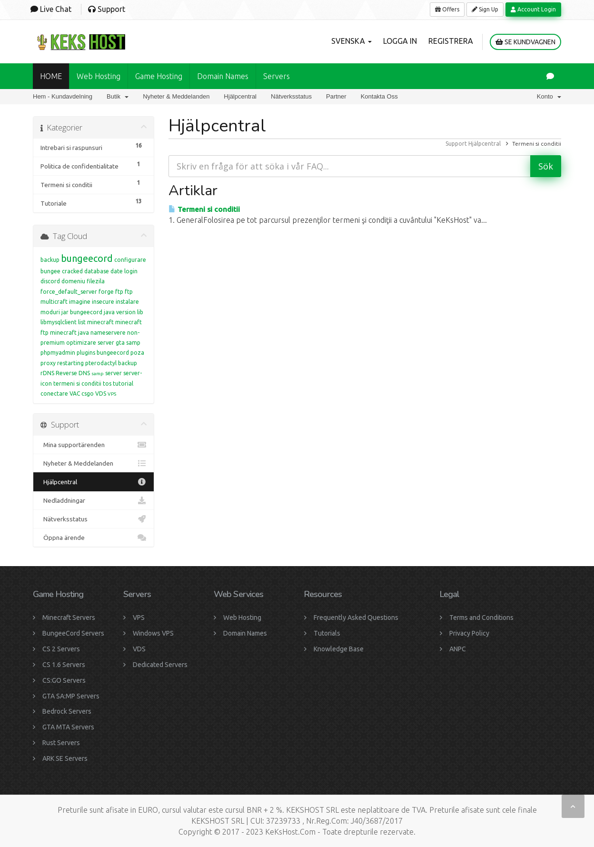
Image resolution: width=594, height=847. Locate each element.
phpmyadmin (57, 352)
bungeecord (87, 258)
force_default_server (68, 292)
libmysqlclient (58, 322)
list (82, 322)
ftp (119, 292)
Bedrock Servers (66, 711)
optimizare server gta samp (103, 342)
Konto (549, 96)
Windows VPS (153, 633)
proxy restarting (62, 363)
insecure (103, 302)
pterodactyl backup (111, 363)
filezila (96, 281)
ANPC (457, 649)
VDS (100, 393)
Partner (336, 96)
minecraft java (69, 332)
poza (137, 352)
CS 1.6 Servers (63, 664)
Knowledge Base (339, 649)
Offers (447, 9)
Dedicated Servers (160, 664)
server (113, 373)
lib (140, 312)
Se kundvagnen (525, 42)
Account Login (533, 9)
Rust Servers (61, 743)
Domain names (222, 76)
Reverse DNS (73, 373)
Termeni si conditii (204, 209)
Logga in (400, 41)
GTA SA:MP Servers (70, 696)
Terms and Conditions (481, 617)
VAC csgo (81, 393)
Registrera (450, 41)
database (96, 271)
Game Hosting (158, 76)
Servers (276, 76)
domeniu (73, 281)
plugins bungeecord (103, 352)
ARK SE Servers (65, 758)
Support (456, 143)
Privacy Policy (469, 633)
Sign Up (485, 9)
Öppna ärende (93, 537)
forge (106, 292)
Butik (118, 96)
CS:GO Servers (64, 680)
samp (97, 373)
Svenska (351, 41)
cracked (72, 271)
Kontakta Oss (379, 96)
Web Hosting (98, 76)
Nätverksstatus (291, 96)
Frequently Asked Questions (356, 617)
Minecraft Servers (68, 617)
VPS (112, 394)
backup (49, 260)
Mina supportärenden (93, 444)
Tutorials (327, 633)
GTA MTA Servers (68, 727)
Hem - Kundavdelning (62, 96)
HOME (51, 76)
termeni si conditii (77, 383)
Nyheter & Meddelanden (176, 96)
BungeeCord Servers (73, 633)
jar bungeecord (81, 312)
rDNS (47, 373)
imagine (79, 302)
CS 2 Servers (61, 649)
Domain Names (245, 633)
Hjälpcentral (240, 96)
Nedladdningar (93, 500)
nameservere (108, 332)
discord (50, 281)
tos (107, 383)
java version (120, 312)
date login (124, 271)
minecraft (100, 322)
